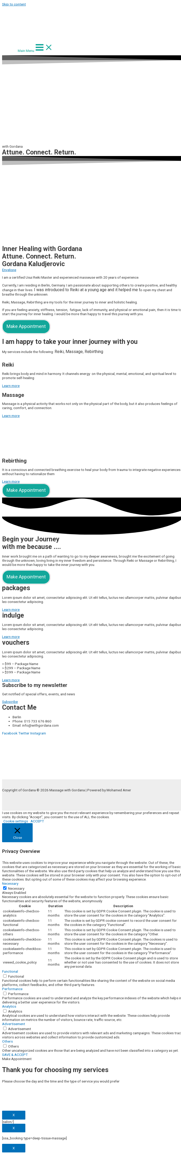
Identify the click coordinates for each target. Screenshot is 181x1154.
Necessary (16, 888)
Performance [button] (12, 989)
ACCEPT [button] (37, 821)
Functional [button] (10, 971)
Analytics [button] (9, 1006)
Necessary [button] (10, 883)
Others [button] (7, 1041)
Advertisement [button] (13, 1024)
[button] (11, 386)
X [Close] (14, 1115)
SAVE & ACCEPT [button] (15, 1055)
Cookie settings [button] (15, 821)
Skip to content (14, 4)
